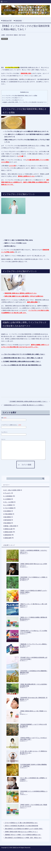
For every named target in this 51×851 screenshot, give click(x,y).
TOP (7, 20)
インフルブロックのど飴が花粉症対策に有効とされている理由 (19, 95)
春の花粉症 (7, 517)
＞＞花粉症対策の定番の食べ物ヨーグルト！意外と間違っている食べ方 (22, 358)
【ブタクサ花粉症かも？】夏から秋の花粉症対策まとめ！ (21, 822)
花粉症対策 (4, 38)
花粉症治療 (7, 538)
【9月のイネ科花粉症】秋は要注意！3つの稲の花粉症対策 (21, 825)
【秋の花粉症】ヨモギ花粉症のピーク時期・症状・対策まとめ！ (23, 837)
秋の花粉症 (7, 523)
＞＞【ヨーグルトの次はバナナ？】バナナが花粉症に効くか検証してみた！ (23, 354)
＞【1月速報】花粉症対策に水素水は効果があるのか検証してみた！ (21, 361)
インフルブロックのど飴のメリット (12, 97)
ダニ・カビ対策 (8, 502)
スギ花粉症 (7, 499)
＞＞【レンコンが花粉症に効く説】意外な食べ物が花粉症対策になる (21, 365)
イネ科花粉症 (8, 496)
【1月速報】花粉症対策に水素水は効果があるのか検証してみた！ (28, 401)
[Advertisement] (25, 51)
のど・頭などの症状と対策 (12, 490)
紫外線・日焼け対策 (10, 526)
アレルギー (7, 493)
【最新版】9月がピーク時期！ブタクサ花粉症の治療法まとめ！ (22, 834)
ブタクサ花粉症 (8, 508)
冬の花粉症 (7, 511)
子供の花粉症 (8, 514)
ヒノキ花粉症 (8, 505)
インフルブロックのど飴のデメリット (13, 100)
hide (27, 92)
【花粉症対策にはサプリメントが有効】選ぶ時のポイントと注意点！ (24, 405)
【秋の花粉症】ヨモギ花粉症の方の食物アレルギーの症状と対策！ (23, 828)
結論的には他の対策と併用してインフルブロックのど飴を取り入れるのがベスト (24, 102)
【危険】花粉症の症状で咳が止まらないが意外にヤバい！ (21, 831)
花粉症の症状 (8, 532)
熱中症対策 (7, 520)
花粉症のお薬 (8, 529)
